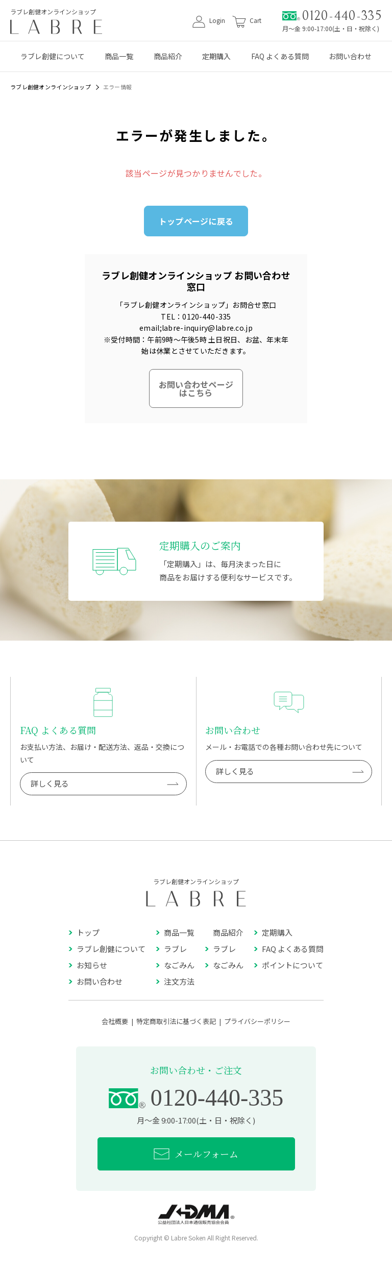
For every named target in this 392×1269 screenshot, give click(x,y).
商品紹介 (168, 56)
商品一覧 (119, 56)
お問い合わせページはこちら (196, 388)
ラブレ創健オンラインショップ (50, 87)
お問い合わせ (350, 56)
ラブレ (171, 948)
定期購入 (216, 56)
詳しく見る (105, 784)
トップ (84, 932)
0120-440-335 (332, 15)
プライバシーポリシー (257, 1021)
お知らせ (87, 965)
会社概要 (115, 1021)
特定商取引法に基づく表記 (176, 1021)
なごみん (175, 965)
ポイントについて (288, 965)
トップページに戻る (196, 221)
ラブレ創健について (52, 56)
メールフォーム (196, 1154)
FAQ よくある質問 (280, 56)
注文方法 (175, 981)
